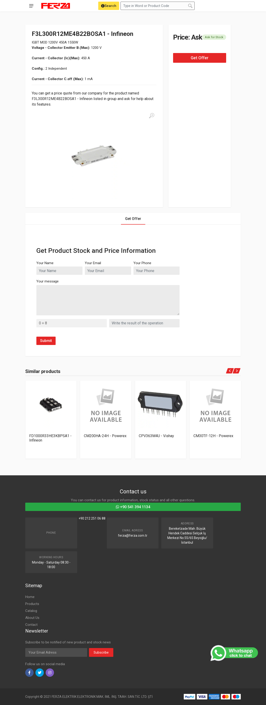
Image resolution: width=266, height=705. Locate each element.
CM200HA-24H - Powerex (105, 436)
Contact (31, 625)
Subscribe (101, 652)
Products (32, 604)
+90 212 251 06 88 (92, 518)
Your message (47, 281)
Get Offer (200, 57)
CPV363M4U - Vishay (156, 436)
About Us (32, 618)
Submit (46, 340)
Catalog (31, 611)
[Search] (108, 6)
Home (30, 597)
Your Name (45, 263)
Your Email (93, 263)
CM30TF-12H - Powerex (213, 436)
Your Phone (142, 263)
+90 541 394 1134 (133, 507)
